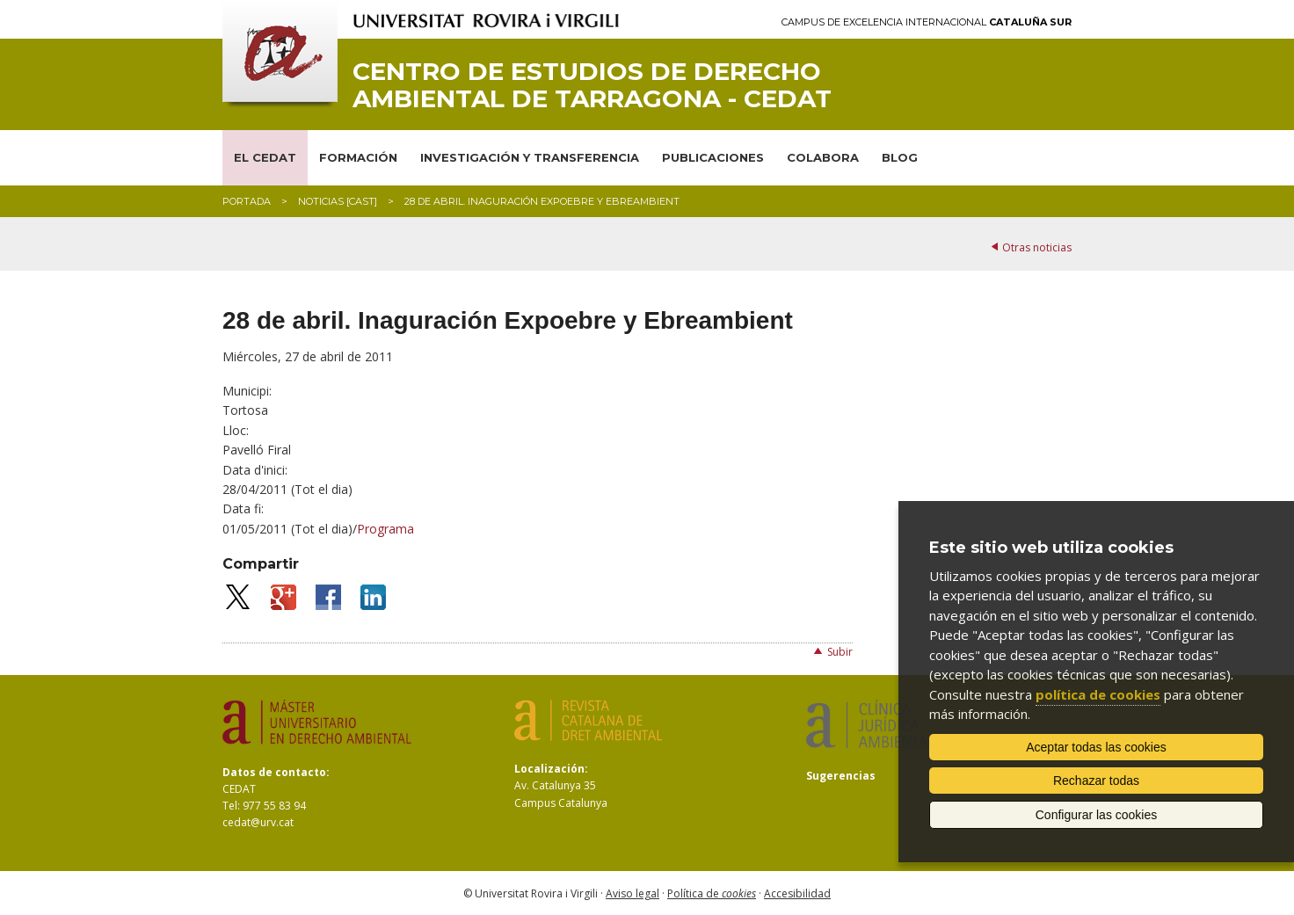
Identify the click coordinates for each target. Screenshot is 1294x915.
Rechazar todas (1096, 780)
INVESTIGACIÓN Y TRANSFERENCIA (529, 157)
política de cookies (1098, 694)
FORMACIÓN (358, 157)
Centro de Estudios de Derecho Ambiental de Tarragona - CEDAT (592, 85)
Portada (246, 201)
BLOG (900, 157)
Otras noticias (1037, 247)
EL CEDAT (265, 157)
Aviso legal (632, 893)
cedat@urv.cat (258, 822)
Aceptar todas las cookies (1096, 747)
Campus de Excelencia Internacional (926, 22)
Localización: (551, 768)
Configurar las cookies (1097, 815)
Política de (711, 893)
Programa (385, 528)
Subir (840, 651)
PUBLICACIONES (713, 157)
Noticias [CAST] (337, 201)
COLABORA (823, 157)
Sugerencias (841, 775)
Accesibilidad (797, 893)
